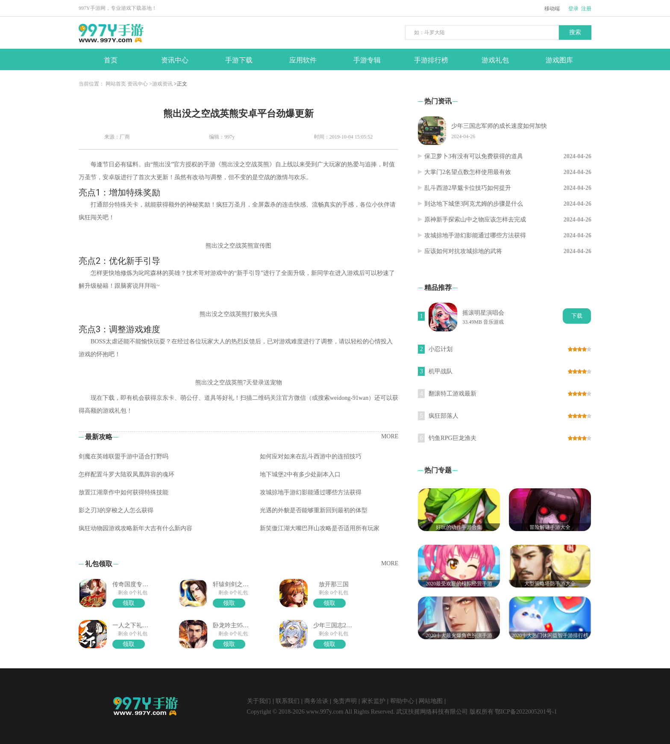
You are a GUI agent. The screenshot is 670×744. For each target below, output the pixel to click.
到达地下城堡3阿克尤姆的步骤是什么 (473, 204)
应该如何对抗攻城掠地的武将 (463, 251)
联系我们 (288, 701)
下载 (576, 316)
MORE (389, 436)
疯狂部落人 (443, 416)
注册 (586, 9)
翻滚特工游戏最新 (452, 393)
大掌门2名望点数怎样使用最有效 (467, 172)
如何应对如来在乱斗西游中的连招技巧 (310, 456)
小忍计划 (441, 349)
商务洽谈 (316, 701)
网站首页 (116, 84)
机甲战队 (441, 371)
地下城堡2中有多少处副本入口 (300, 474)
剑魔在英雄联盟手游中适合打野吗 (123, 456)
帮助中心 (402, 701)
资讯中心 (137, 84)
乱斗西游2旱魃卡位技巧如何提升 (467, 188)
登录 (573, 9)
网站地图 (431, 701)
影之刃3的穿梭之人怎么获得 (116, 510)
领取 (129, 603)
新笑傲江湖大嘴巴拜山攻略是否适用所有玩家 (319, 528)
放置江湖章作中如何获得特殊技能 (123, 492)
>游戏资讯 (161, 84)
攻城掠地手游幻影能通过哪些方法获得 (310, 492)
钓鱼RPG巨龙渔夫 (452, 438)
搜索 (575, 32)
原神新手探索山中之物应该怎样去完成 (475, 219)
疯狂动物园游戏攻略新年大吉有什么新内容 (135, 528)
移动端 (552, 9)
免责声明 (345, 701)
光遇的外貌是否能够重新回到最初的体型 (313, 510)
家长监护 (373, 701)
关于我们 (259, 701)
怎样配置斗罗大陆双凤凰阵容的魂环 (126, 474)
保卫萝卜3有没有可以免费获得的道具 (473, 156)
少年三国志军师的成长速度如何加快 (499, 126)
